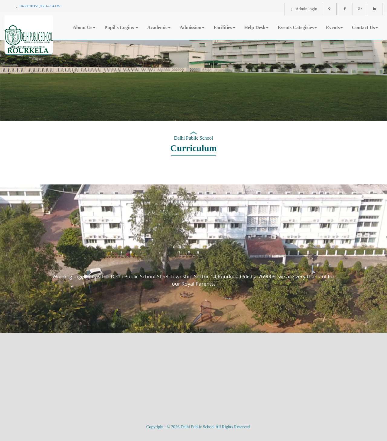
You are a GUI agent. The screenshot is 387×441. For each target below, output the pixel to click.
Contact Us (365, 27)
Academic (159, 27)
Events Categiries (297, 27)
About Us (84, 27)
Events (334, 27)
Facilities (224, 27)
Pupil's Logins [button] (121, 27)
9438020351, (30, 6)
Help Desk (256, 27)
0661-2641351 (51, 6)
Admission (192, 27)
